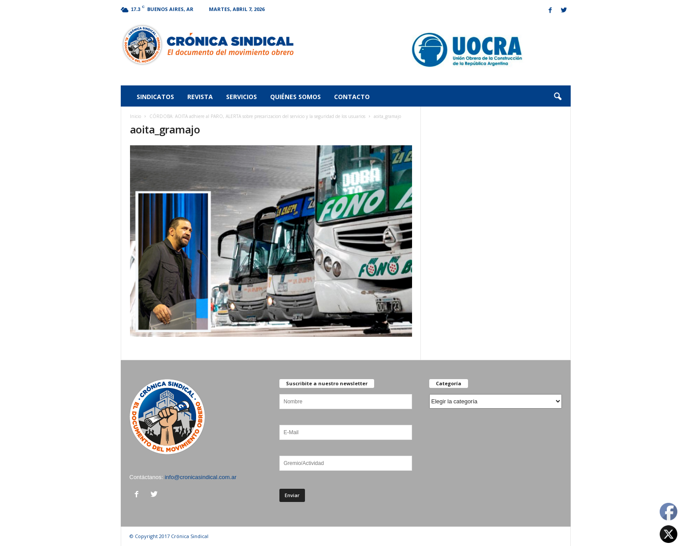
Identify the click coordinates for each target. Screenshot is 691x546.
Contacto (352, 96)
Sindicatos (155, 96)
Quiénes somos (295, 96)
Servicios (241, 96)
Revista (200, 96)
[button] (557, 97)
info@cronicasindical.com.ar (201, 477)
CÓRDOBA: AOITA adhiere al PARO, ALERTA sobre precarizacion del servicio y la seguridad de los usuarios (257, 116)
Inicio (135, 116)
